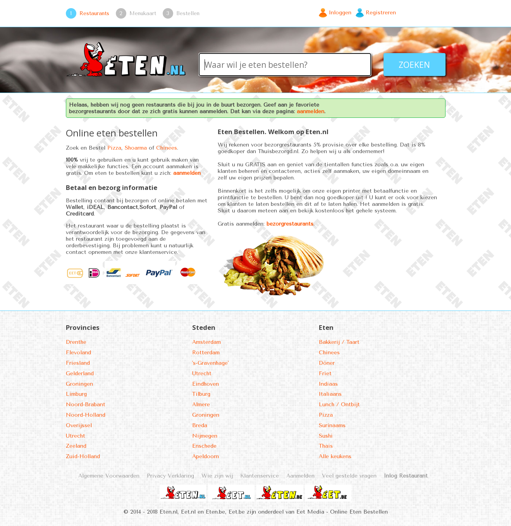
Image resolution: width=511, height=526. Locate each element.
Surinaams (332, 425)
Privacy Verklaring (170, 476)
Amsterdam (206, 342)
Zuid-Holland (83, 456)
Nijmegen (204, 436)
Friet (325, 373)
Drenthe (76, 342)
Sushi (326, 436)
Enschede (204, 446)
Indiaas (328, 384)
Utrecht (75, 436)
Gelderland (80, 373)
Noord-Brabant (85, 404)
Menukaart (142, 13)
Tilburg (201, 394)
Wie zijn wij (217, 476)
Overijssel (79, 425)
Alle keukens (335, 456)
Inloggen (340, 12)
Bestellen (188, 13)
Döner (327, 363)
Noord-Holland (85, 415)
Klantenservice (259, 476)
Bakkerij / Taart (339, 342)
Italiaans (330, 394)
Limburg (76, 394)
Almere (201, 404)
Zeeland (76, 446)
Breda (199, 425)
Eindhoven (205, 384)
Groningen (79, 384)
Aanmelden (300, 476)
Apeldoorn (205, 456)
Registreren (381, 12)
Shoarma (136, 148)
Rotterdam (206, 352)
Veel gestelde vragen (349, 476)
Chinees (166, 148)
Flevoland (78, 352)
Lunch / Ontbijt (339, 404)
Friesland (78, 363)
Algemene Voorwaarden (108, 476)
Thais (326, 446)
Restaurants (94, 13)
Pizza (114, 148)
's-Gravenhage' (210, 363)
